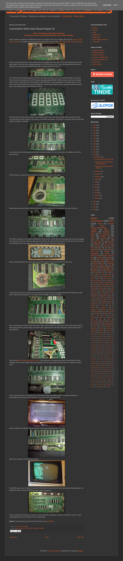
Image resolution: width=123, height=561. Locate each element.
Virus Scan (94, 332)
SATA (112, 324)
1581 (112, 288)
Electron (95, 284)
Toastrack (93, 328)
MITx (104, 355)
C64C (101, 294)
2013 (94, 201)
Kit (111, 296)
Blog (100, 344)
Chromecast (94, 348)
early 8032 (50, 521)
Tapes (98, 276)
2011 (94, 207)
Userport (101, 330)
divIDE (97, 386)
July (96, 182)
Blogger (80, 551)
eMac (102, 386)
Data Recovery (107, 278)
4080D (102, 272)
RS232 (106, 324)
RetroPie (101, 371)
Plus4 (92, 369)
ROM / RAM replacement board (28, 360)
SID (111, 301)
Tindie (94, 32)
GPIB (92, 296)
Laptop (95, 286)
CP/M (100, 313)
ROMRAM (94, 271)
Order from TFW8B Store (100, 57)
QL (101, 324)
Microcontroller (103, 286)
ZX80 (106, 230)
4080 (110, 259)
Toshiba (101, 328)
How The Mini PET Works (107, 284)
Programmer (108, 323)
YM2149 (93, 307)
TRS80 (100, 377)
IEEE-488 (97, 244)
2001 (92, 248)
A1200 (94, 338)
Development (95, 253)
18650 (95, 290)
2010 (94, 209)
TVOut (92, 276)
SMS (111, 371)
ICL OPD (96, 315)
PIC (92, 301)
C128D (110, 344)
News (110, 361)
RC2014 (96, 246)
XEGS (92, 386)
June (96, 185)
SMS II (92, 373)
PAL (108, 363)
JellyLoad (93, 317)
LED (103, 353)
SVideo (104, 373)
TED (110, 303)
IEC (104, 315)
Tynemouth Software (54, 551)
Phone (102, 367)
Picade (100, 323)
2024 (94, 130)
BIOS (94, 344)
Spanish (109, 375)
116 (106, 332)
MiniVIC (107, 253)
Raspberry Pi (110, 271)
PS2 (105, 365)
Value (107, 380)
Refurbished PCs (107, 369)
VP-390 (102, 380)
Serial (103, 303)
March (97, 193)
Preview (97, 301)
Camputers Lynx (108, 346)
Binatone (95, 294)
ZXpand (111, 267)
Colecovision (102, 348)
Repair (30, 528)
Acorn (104, 282)
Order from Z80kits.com (100, 59)
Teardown (100, 288)
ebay (107, 386)
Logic (98, 355)
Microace (109, 357)
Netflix (105, 361)
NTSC (95, 299)
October (97, 174)
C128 (109, 249)
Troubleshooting (95, 380)
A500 (105, 338)
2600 (95, 269)
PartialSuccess (94, 367)
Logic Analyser (103, 298)
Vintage (42, 528)
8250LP (112, 336)
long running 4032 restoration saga (70, 42)
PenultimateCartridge (98, 228)
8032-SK (93, 278)
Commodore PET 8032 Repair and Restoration (103, 162)
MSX (108, 319)
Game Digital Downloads (100, 39)
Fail (111, 350)
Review (107, 240)
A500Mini (93, 340)
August (97, 179)
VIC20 (100, 224)
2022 (94, 136)
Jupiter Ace (102, 317)
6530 (110, 334)
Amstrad (104, 340)
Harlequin (107, 313)
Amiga (98, 311)
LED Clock (101, 274)
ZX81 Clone (101, 259)
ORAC (98, 363)
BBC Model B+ (110, 342)
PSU (110, 286)
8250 (99, 282)
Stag (101, 326)
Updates (93, 330)
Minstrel (111, 224)
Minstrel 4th (94, 255)
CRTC (99, 346)
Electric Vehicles (98, 265)
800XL (101, 336)
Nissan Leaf (110, 261)
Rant (101, 271)
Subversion (93, 377)
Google (99, 352)
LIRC (92, 355)
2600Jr (92, 334)
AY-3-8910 (102, 292)
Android (110, 340)
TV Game (102, 305)
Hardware (106, 232)
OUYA (103, 363)
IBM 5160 (105, 296)
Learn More (107, 5)
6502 (102, 263)
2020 (94, 138)
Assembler (93, 342)
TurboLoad (109, 328)
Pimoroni (109, 367)
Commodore (21, 528)
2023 (94, 133)
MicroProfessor (95, 321)
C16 (113, 272)
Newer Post (13, 537)
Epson (101, 350)
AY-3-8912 (111, 292)
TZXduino (108, 326)
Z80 (92, 259)
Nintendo (93, 363)
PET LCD (109, 299)
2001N (104, 309)
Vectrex (98, 382)
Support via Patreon (99, 50)
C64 (112, 238)
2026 (94, 125)
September (98, 177)
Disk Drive (94, 251)
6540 (92, 336)
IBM (96, 353)
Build (95, 313)
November (98, 171)
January (97, 198)
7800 (92, 311)
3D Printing (99, 334)
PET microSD (109, 244)
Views (104, 382)
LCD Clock (94, 298)
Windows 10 (100, 384)
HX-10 (105, 352)
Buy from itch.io (97, 64)
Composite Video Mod (97, 242)
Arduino (103, 238)
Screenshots (94, 375)
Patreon (95, 30)
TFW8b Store (97, 35)
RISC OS (98, 369)
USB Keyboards (107, 276)
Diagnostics (110, 263)
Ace (108, 272)
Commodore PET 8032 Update (103, 159)
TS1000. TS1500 (108, 377)
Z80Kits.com (96, 37)
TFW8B (93, 305)
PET (26, 528)
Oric (113, 280)
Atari (102, 249)
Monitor (103, 321)
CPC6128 (93, 346)
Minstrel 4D (105, 236)
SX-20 (110, 373)
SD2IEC (95, 263)
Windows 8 (109, 384)
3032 (101, 290)
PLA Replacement (97, 365)
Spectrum (99, 257)
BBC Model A (101, 342)
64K (106, 334)
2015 (94, 152)
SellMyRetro (94, 303)
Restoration (36, 528)
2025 (94, 128)
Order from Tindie (98, 55)
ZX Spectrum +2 (104, 307)
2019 (94, 141)
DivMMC (107, 251)
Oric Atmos (111, 321)
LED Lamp (109, 353)
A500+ (110, 338)
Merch (101, 357)
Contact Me (67, 16)
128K (107, 288)
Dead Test (109, 348)
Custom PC (109, 294)
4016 (110, 309)
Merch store (96, 62)
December (98, 157)
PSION (110, 365)
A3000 (99, 338)
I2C (113, 313)
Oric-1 (102, 299)
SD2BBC (104, 301)
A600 (98, 340)
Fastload (93, 352)
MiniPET (94, 232)
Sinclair (97, 240)
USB (110, 305)
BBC (99, 248)
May (96, 187)
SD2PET (109, 274)
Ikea (110, 315)
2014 (94, 154)
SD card (95, 273)
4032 (92, 234)
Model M (102, 359)
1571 (111, 332)
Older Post (80, 537)
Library (107, 280)
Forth (109, 265)
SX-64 (95, 326)
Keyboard (111, 242)
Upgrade (108, 257)
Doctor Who (94, 350)
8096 (106, 336)
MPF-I (109, 355)
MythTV (100, 361)
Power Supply (95, 267)
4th (106, 248)
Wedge (101, 332)
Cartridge (93, 261)
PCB (113, 363)
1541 (94, 282)
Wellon (92, 384)
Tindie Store (78, 16)
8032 (15, 528)
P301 (94, 323)
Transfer (109, 379)
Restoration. (94, 371)
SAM (106, 371)
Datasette (111, 282)
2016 (94, 149)
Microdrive (93, 359)
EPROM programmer (97, 280)
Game (93, 238)
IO (99, 353)
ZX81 (102, 226)
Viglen (110, 382)
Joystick (101, 261)
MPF (100, 319)
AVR (99, 278)
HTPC (98, 296)
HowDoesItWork (106, 269)
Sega (102, 375)
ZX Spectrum (105, 234)
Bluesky (95, 28)
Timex (92, 379)
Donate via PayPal (98, 52)
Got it (115, 5)
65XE (96, 336)
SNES (98, 373)
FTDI (106, 350)
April (96, 190)
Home (47, 537)
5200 (106, 290)
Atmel (103, 311)
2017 (94, 146)
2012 (94, 204)
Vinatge (104, 267)
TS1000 (93, 288)
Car (94, 274)
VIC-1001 (109, 330)
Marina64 (93, 357)
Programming (94, 324)
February (97, 195)
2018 (94, 144)
